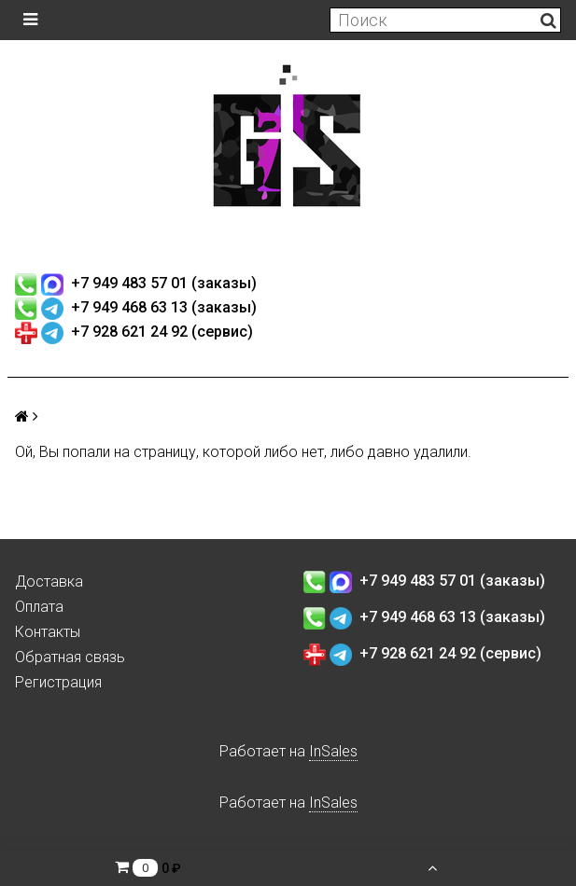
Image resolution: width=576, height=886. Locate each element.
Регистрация (58, 682)
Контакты (47, 632)
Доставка (49, 581)
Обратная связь (70, 657)
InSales (333, 751)
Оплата (39, 607)
